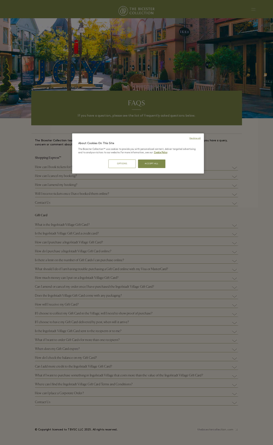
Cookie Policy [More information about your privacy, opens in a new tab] (160, 152)
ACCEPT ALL (151, 164)
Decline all (195, 138)
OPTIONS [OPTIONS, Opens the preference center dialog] (122, 164)
